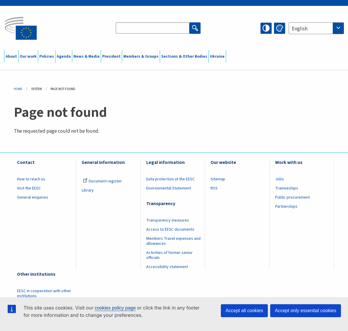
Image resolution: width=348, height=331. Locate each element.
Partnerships (286, 206)
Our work (28, 56)
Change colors (279, 28)
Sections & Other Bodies (184, 56)
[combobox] (316, 28)
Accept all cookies (244, 310)
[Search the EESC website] (152, 28)
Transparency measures (167, 220)
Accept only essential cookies (305, 310)
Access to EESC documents (170, 229)
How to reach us (31, 179)
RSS (214, 188)
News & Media (86, 56)
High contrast (266, 28)
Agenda (64, 56)
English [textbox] (299, 28)
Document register (102, 181)
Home (18, 89)
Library (88, 190)
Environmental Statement (168, 188)
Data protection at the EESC (170, 179)
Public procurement (292, 197)
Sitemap (218, 179)
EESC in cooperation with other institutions (44, 293)
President (111, 56)
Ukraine (217, 56)
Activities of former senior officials (169, 255)
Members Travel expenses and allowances (173, 241)
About (11, 56)
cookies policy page (115, 307)
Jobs (279, 179)
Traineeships (286, 188)
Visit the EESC (29, 188)
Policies (46, 56)
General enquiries (32, 197)
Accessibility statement (167, 267)
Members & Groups (141, 56)
